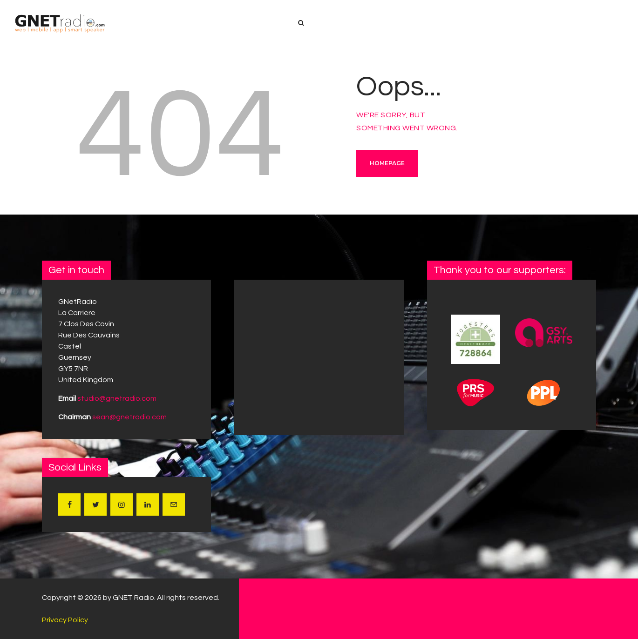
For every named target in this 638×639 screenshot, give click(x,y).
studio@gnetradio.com (116, 398)
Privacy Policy (65, 620)
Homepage (387, 163)
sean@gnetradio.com (129, 417)
